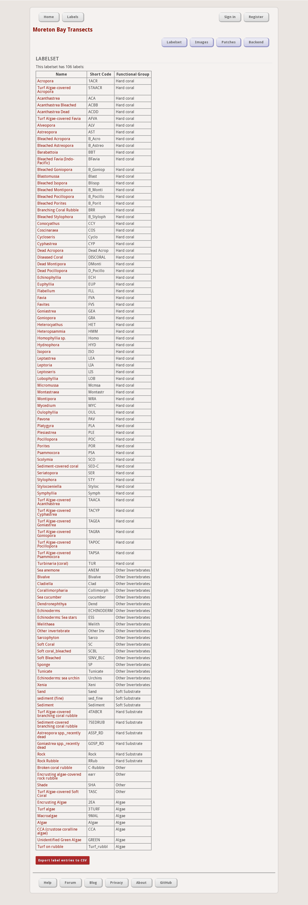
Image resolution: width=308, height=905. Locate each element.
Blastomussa (48, 176)
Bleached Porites (51, 203)
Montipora (46, 399)
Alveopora (46, 125)
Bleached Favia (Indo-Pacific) (55, 161)
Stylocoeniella (49, 486)
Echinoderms (48, 610)
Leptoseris (46, 372)
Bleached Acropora (53, 139)
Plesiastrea (46, 432)
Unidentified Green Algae (59, 840)
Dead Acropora (50, 250)
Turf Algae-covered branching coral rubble (57, 714)
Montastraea (48, 392)
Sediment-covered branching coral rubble (57, 724)
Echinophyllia (49, 277)
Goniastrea (46, 311)
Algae (42, 822)
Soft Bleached (49, 658)
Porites (43, 446)
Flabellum (46, 291)
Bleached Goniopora (54, 169)
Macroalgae (47, 816)
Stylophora (46, 479)
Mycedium (46, 405)
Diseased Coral (50, 257)
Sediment (45, 705)
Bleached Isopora (52, 183)
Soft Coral (46, 644)
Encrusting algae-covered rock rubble (59, 776)
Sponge (43, 664)
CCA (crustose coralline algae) (57, 831)
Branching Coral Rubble (58, 210)
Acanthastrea (48, 98)
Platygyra (45, 425)
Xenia (42, 685)
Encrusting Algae (52, 802)
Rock (41, 754)
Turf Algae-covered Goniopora (54, 533)
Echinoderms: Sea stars (57, 617)
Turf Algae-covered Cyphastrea (54, 512)
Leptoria (44, 365)
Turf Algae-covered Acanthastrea (54, 502)
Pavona (43, 419)
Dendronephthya (51, 604)
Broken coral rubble (54, 767)
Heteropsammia (51, 331)
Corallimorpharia (52, 590)
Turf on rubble (50, 846)
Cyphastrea (47, 243)
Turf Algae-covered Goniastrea (54, 523)
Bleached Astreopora (55, 145)
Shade (42, 785)
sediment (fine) (50, 698)
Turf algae (46, 809)
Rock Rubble (48, 761)
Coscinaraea (47, 230)
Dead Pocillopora (52, 270)
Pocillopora (47, 439)
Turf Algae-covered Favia (59, 118)
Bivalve (43, 577)
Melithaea (45, 624)
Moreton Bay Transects (63, 29)
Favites (43, 304)
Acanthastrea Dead (53, 112)
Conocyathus (48, 223)
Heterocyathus (50, 324)
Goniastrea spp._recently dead (58, 745)
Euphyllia (45, 284)
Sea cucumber (49, 597)
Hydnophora (48, 345)
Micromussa (47, 385)
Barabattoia (47, 152)
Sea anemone (48, 570)
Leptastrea (46, 358)
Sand (41, 691)
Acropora (45, 81)
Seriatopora (47, 473)
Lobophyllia (47, 378)
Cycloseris (46, 237)
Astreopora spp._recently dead (59, 735)
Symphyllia (47, 493)
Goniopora (46, 318)
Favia (41, 297)
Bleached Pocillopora (55, 196)
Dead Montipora (51, 264)
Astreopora (47, 132)
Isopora (44, 351)
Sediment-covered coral (57, 466)
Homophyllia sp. (51, 338)
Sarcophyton (48, 637)
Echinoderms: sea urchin (58, 678)
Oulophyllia (47, 412)
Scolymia (45, 459)
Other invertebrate (53, 631)
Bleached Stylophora (55, 217)
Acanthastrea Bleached (56, 105)
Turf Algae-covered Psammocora (54, 555)
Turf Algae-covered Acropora (54, 89)
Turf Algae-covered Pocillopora (54, 544)
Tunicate (44, 671)
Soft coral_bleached (54, 651)
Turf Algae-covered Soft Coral (58, 793)
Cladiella (45, 583)
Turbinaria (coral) (52, 563)
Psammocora (48, 452)
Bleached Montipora (54, 190)
